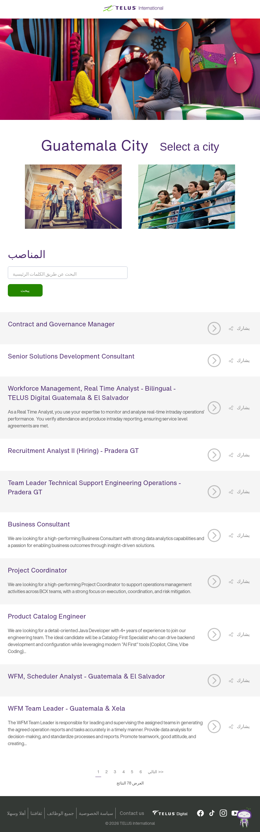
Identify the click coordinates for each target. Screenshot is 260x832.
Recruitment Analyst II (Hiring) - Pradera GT (73, 450)
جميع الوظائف (60, 813)
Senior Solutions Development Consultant (71, 356)
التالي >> (155, 772)
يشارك (243, 328)
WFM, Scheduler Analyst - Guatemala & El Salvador (86, 676)
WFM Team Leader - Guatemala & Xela (66, 708)
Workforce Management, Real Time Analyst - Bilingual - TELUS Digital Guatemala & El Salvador (92, 393)
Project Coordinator (37, 570)
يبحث (25, 290)
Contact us (132, 813)
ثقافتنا (36, 813)
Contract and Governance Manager (61, 324)
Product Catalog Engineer (47, 616)
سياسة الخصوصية (96, 813)
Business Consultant (39, 524)
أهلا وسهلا (16, 813)
